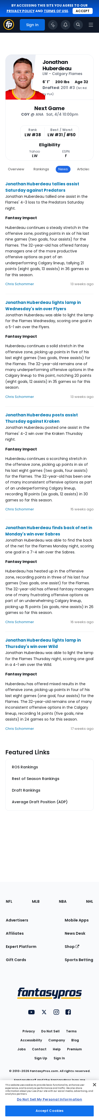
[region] (49, 1099)
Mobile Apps (77, 920)
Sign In (59, 1058)
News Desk (75, 933)
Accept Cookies (50, 1110)
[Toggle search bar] (78, 25)
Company (56, 1040)
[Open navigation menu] (91, 25)
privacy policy (21, 11)
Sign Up (40, 1058)
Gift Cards (16, 959)
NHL (89, 901)
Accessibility (31, 1040)
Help (57, 1049)
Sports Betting (79, 959)
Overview (16, 169)
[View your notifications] (65, 25)
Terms (71, 1031)
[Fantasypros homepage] (8, 28)
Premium (74, 1049)
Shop (72, 946)
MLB (36, 901)
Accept (82, 11)
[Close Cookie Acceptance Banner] (94, 1084)
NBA (63, 901)
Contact (39, 1049)
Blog (75, 1040)
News (63, 169)
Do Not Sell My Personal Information (49, 1099)
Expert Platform (21, 946)
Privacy (28, 1031)
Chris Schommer (19, 283)
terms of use (56, 11)
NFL (9, 901)
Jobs (21, 1049)
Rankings (41, 169)
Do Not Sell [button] (50, 1031)
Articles (83, 169)
